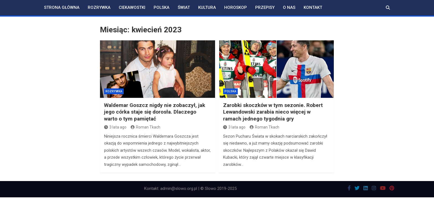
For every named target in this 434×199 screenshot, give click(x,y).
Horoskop (235, 7)
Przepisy (265, 7)
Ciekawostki (132, 7)
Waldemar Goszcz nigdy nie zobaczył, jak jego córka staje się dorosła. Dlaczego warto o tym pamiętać (154, 112)
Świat (184, 7)
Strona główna (61, 7)
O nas (289, 7)
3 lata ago (115, 127)
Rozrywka (99, 7)
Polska (161, 7)
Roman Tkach (145, 127)
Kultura (207, 7)
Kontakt (313, 7)
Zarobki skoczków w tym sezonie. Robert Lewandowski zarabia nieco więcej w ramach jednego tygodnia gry (273, 112)
